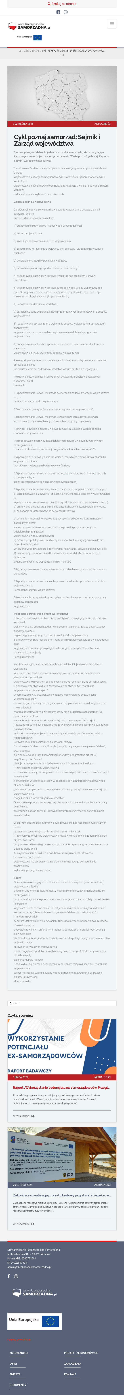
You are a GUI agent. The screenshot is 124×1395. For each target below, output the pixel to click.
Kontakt (70, 1374)
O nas (13, 1363)
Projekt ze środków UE (81, 1353)
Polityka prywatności (19, 1339)
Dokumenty (18, 1385)
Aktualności (31, 51)
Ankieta (15, 1374)
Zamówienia (72, 1363)
